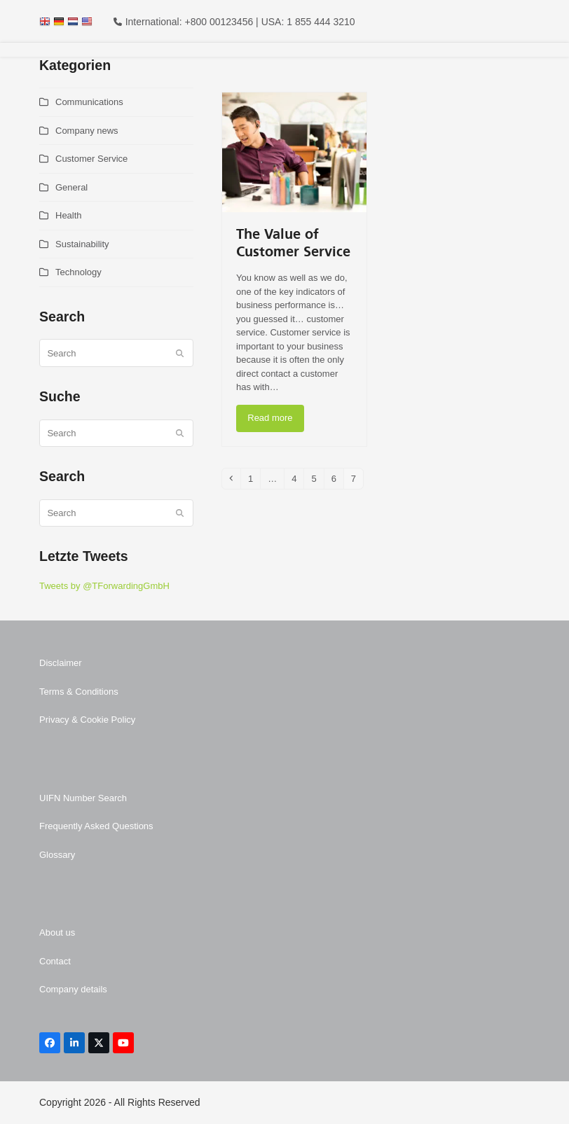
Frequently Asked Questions (96, 826)
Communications (89, 102)
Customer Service (91, 158)
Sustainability (82, 244)
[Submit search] (180, 353)
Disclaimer (60, 663)
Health (68, 215)
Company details (73, 989)
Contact (55, 961)
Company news (86, 130)
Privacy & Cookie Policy (87, 719)
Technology (78, 272)
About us (57, 932)
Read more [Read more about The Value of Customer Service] (269, 417)
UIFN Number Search (83, 798)
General (71, 187)
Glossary (57, 854)
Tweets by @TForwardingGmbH (104, 586)
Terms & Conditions (78, 691)
